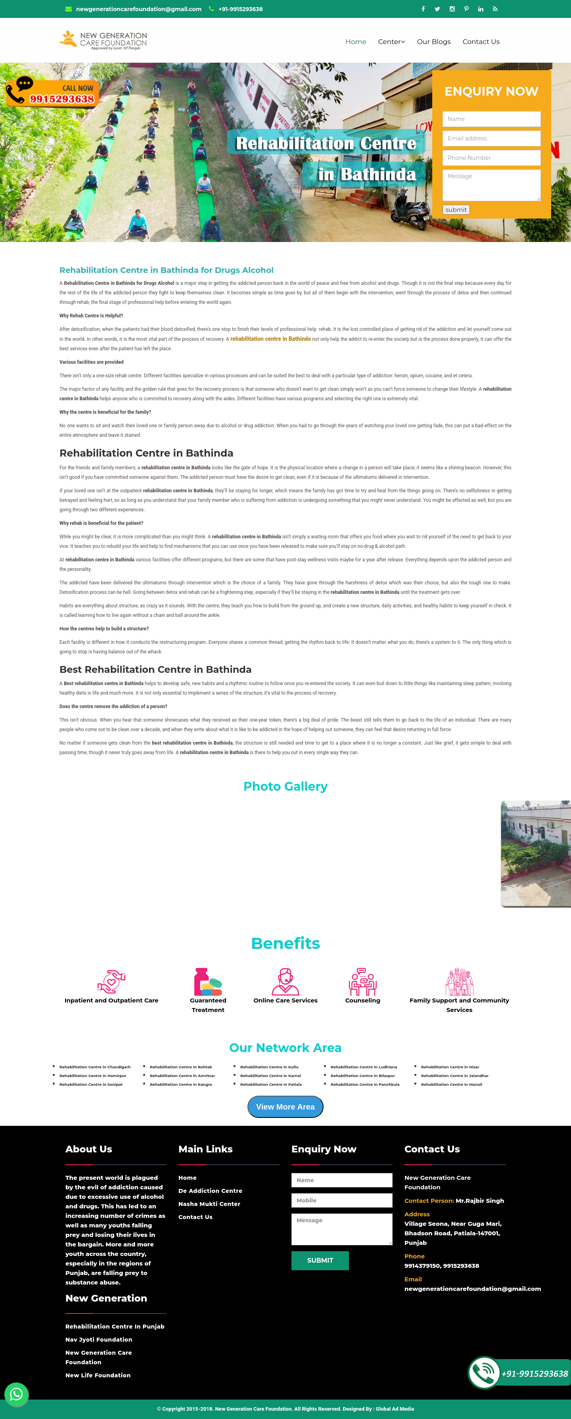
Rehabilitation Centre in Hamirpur (92, 1075)
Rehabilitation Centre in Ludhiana (364, 1067)
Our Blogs (434, 42)
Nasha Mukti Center (209, 1204)
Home (355, 42)
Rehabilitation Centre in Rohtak (181, 1067)
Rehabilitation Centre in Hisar (450, 1067)
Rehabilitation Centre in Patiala (271, 1084)
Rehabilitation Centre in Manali (451, 1084)
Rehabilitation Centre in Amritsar (182, 1075)
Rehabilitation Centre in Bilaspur (363, 1075)
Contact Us (481, 42)
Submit (320, 1260)
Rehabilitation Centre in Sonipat (91, 1084)
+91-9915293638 (236, 9)
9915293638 (461, 1265)
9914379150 (422, 1265)
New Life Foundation (98, 1375)
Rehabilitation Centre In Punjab (115, 1326)
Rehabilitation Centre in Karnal (270, 1075)
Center (391, 42)
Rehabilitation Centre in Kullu (269, 1067)
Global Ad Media (395, 1409)
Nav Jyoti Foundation (98, 1339)
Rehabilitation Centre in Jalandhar (455, 1075)
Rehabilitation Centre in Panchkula (365, 1084)
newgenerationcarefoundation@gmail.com (133, 9)
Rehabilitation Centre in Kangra (181, 1084)
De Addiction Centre (210, 1190)
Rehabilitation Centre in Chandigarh (95, 1067)
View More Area (285, 1106)
